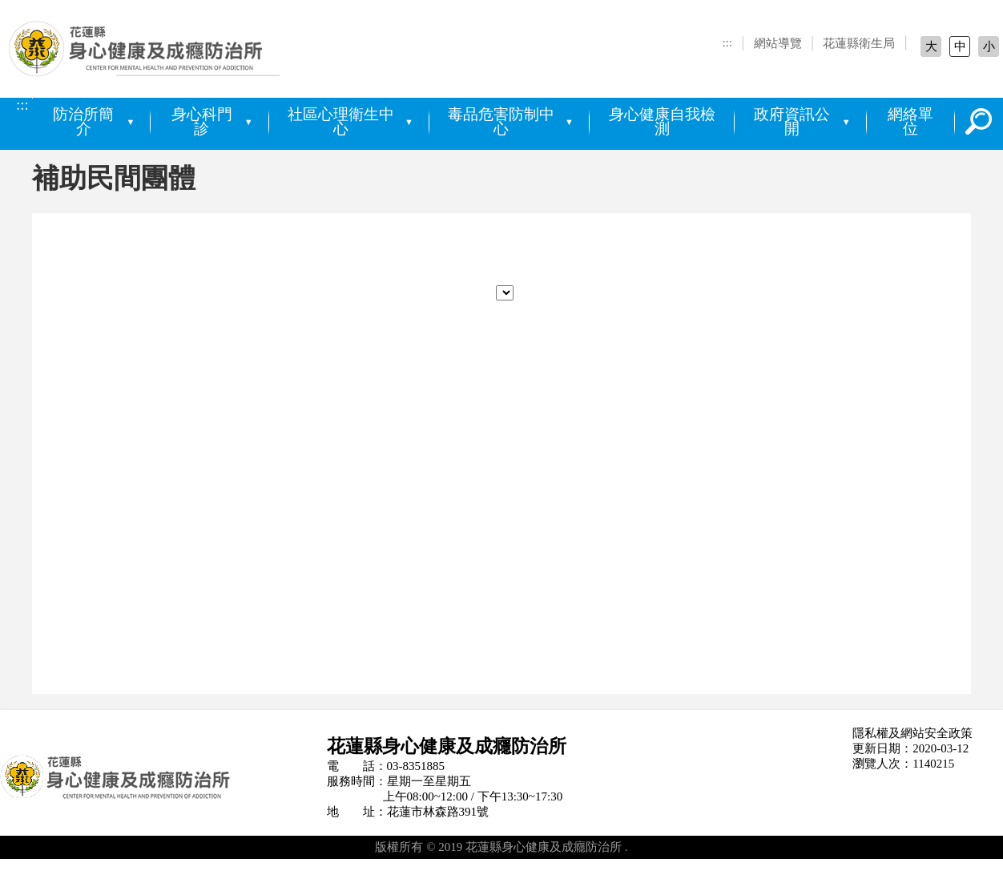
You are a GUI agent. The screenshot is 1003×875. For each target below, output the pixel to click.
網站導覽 (778, 43)
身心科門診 (201, 121)
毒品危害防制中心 (501, 121)
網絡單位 (910, 121)
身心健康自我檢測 (662, 121)
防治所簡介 (83, 121)
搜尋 (979, 122)
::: (728, 42)
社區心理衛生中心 (341, 121)
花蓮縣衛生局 (859, 43)
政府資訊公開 (792, 121)
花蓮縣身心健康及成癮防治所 (152, 54)
